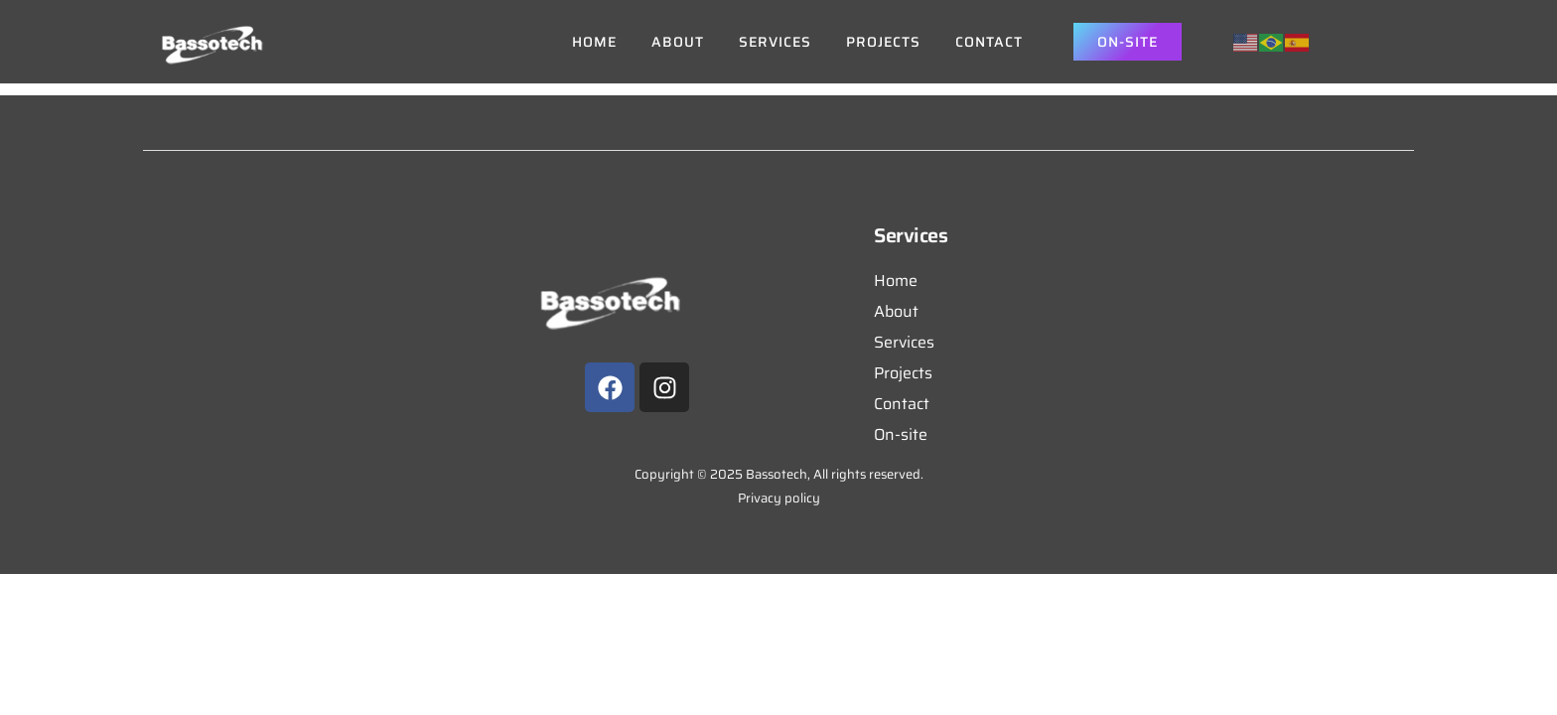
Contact (989, 42)
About (677, 42)
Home (594, 42)
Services (775, 42)
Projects (883, 42)
